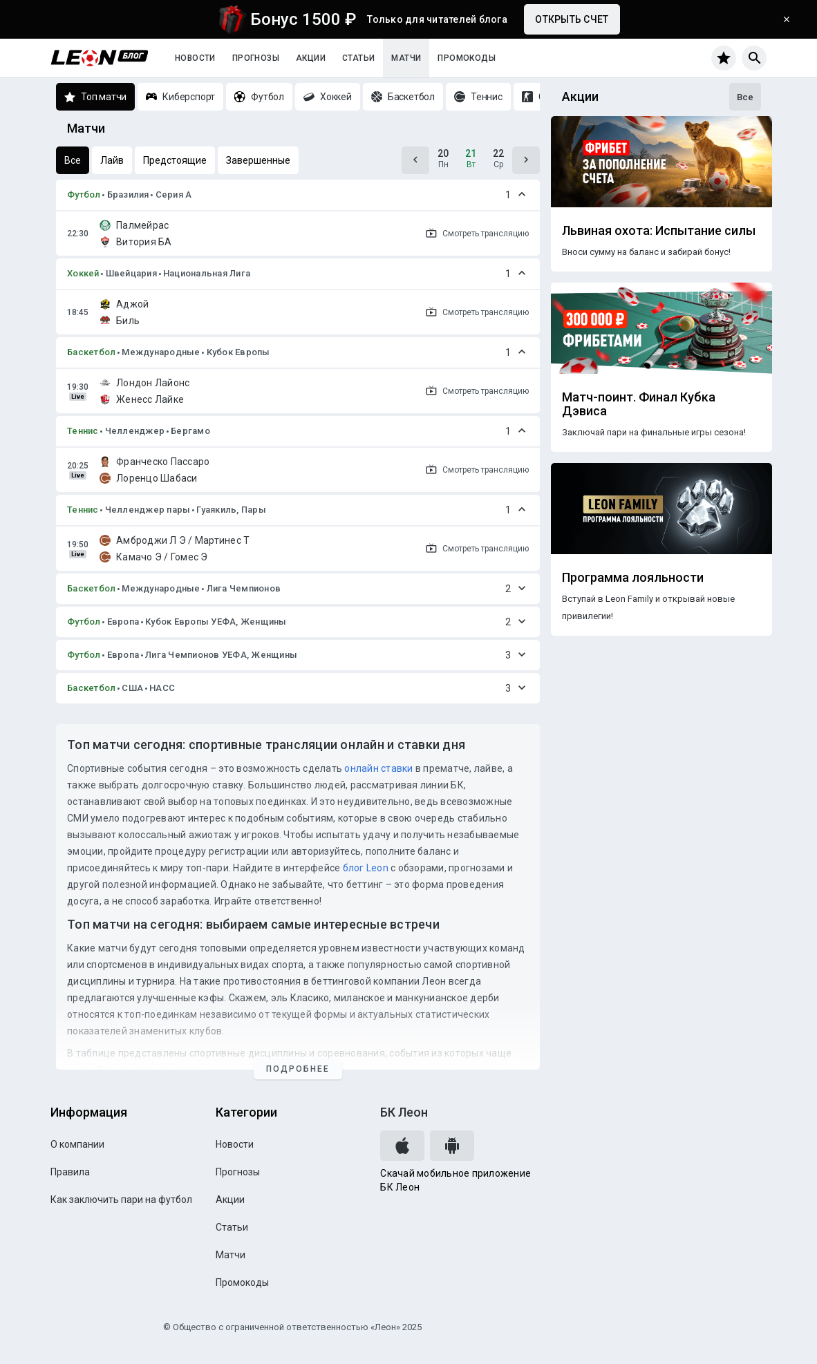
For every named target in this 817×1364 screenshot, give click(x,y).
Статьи (358, 58)
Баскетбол (91, 352)
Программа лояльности (633, 578)
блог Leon (365, 867)
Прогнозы (255, 58)
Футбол (84, 194)
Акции (311, 58)
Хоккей (83, 273)
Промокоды (467, 58)
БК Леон (404, 1112)
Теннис (83, 431)
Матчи (406, 58)
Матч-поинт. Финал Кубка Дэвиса (638, 404)
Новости (195, 58)
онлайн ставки (378, 768)
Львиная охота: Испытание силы (658, 231)
